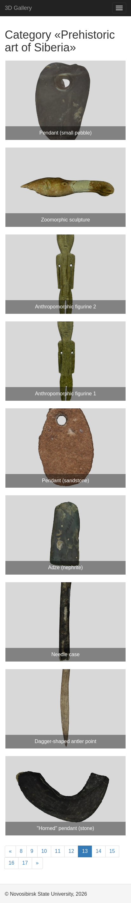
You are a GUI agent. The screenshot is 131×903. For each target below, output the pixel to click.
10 (44, 851)
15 (112, 851)
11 (58, 851)
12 (71, 851)
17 (25, 863)
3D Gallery (18, 8)
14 (98, 851)
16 (11, 863)
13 (85, 851)
